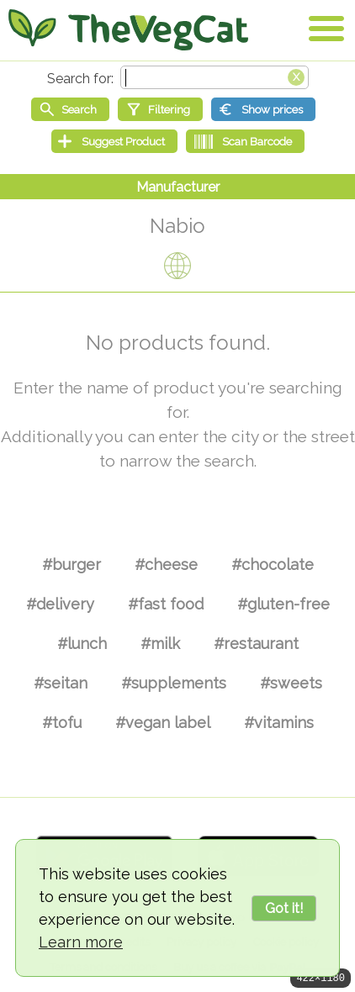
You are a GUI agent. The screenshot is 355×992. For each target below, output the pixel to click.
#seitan (60, 683)
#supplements (173, 683)
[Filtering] (160, 109)
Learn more (81, 942)
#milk (160, 643)
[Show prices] (263, 109)
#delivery (60, 604)
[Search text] (214, 77)
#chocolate (272, 564)
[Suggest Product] (114, 141)
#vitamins (279, 722)
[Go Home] (128, 29)
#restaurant (256, 643)
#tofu (62, 722)
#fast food (166, 604)
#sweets (291, 683)
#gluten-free (283, 604)
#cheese (166, 564)
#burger (71, 564)
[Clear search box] (296, 76)
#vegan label (162, 722)
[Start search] (70, 109)
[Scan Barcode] (245, 141)
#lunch (82, 643)
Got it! (284, 908)
